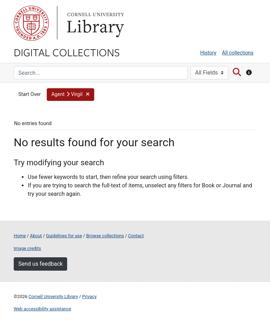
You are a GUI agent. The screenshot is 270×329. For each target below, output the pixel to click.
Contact (136, 235)
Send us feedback (40, 263)
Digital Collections (67, 52)
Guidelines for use (64, 235)
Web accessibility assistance (42, 308)
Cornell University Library (53, 296)
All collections (237, 53)
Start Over (29, 94)
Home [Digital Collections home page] (20, 235)
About (36, 235)
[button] (70, 94)
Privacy (89, 296)
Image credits (27, 248)
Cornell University (31, 23)
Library (94, 23)
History (208, 53)
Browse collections (105, 235)
